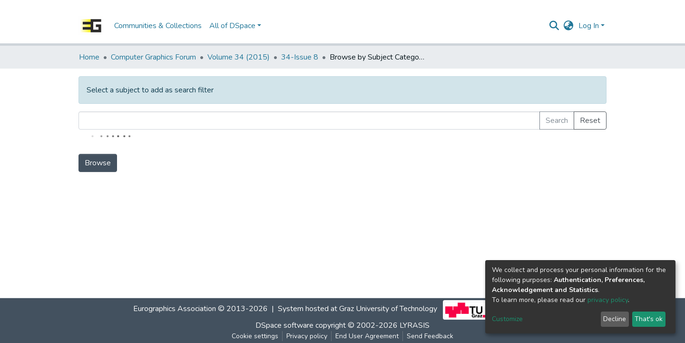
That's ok (649, 318)
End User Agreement (367, 336)
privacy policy (607, 299)
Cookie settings (255, 336)
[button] (569, 25)
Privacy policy (306, 336)
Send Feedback (430, 336)
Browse (98, 163)
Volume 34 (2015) (238, 57)
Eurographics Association (174, 308)
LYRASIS (415, 325)
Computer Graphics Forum (153, 57)
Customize (507, 318)
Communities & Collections (158, 25)
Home (89, 57)
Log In (588, 25)
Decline (614, 318)
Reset (590, 120)
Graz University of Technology (388, 308)
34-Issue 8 (299, 57)
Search (557, 120)
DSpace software (284, 325)
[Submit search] (554, 26)
